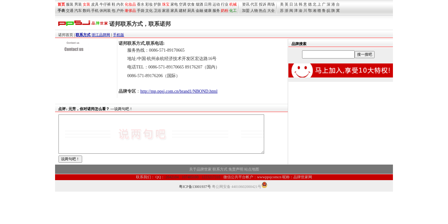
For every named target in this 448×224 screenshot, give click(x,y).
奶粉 (224, 10)
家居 (166, 10)
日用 (208, 4)
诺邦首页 (65, 35)
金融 (199, 10)
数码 (86, 10)
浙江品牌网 (100, 35)
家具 (174, 10)
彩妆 (149, 4)
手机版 (118, 35)
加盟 (246, 10)
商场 (271, 4)
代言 (254, 4)
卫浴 (157, 10)
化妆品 (130, 4)
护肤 (157, 4)
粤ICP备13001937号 (195, 194)
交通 (69, 10)
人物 (254, 10)
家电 (174, 4)
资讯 (246, 4)
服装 (69, 4)
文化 (149, 10)
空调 (182, 4)
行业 (224, 4)
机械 (233, 4)
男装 (78, 4)
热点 (262, 10)
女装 (86, 4)
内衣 (120, 4)
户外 (120, 10)
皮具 (95, 4)
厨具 (191, 10)
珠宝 (166, 4)
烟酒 (199, 4)
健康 (208, 10)
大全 (271, 10)
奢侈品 (130, 10)
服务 (216, 10)
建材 (182, 10)
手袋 (140, 10)
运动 (216, 4)
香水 (140, 4)
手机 (95, 10)
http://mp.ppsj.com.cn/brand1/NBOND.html (178, 91)
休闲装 (105, 10)
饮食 (191, 4)
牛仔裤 (105, 4)
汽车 (78, 10)
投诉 (262, 4)
